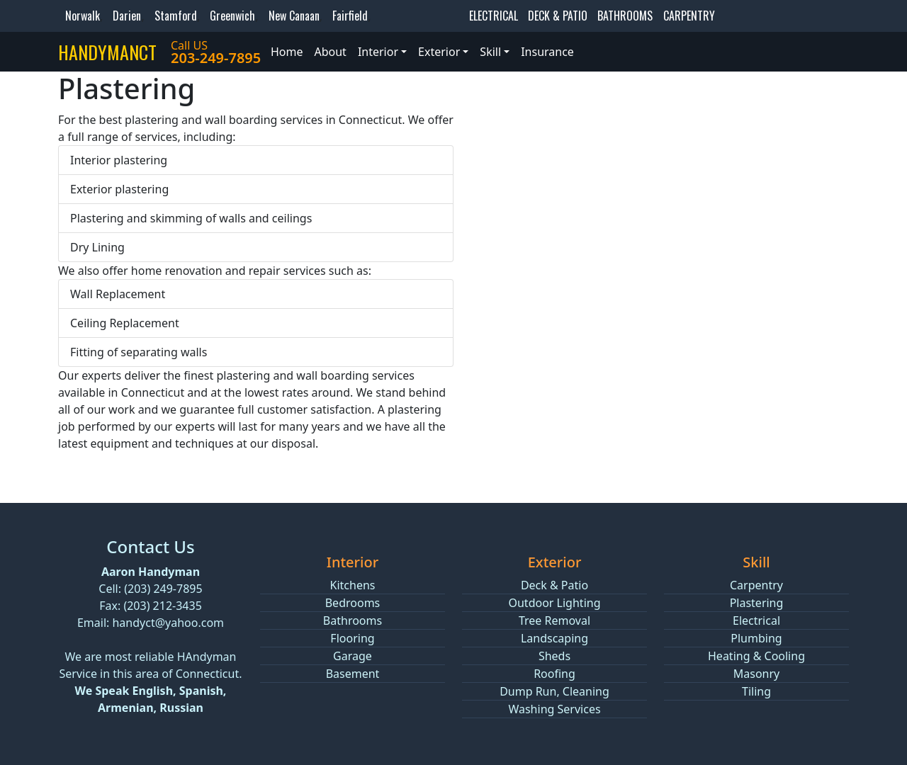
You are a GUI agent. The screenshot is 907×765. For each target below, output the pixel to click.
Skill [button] (490, 52)
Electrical (756, 620)
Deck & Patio (554, 585)
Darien (127, 15)
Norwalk (82, 15)
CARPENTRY (689, 15)
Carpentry (756, 585)
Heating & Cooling (756, 656)
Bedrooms (353, 603)
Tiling (756, 691)
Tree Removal (554, 620)
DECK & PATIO (557, 15)
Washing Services (554, 709)
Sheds (554, 656)
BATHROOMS (625, 15)
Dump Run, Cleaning (554, 691)
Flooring (352, 638)
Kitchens (353, 585)
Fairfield (350, 15)
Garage (352, 656)
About (330, 52)
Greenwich (232, 15)
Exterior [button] (439, 52)
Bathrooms (352, 620)
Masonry (756, 673)
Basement (353, 673)
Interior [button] (378, 52)
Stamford (175, 15)
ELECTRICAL (493, 15)
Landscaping (554, 638)
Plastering (757, 603)
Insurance (547, 52)
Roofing (554, 673)
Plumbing (756, 638)
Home (287, 52)
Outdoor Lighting (554, 603)
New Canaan (294, 15)
